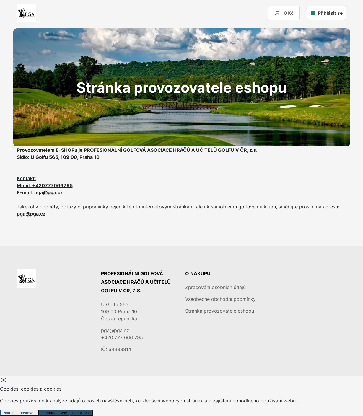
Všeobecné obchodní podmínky (220, 299)
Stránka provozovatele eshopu (219, 311)
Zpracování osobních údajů (215, 287)
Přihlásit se (327, 13)
